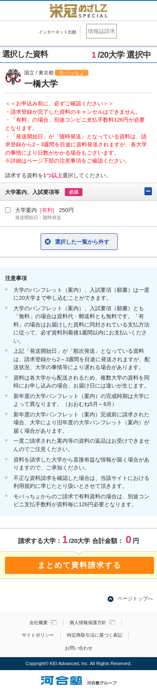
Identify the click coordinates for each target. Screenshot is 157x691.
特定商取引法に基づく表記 (94, 634)
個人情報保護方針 (92, 622)
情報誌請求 (101, 31)
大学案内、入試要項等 (78, 191)
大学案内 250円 (83, 214)
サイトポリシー (38, 634)
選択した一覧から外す (82, 242)
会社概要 (43, 622)
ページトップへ (135, 599)
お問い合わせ (79, 647)
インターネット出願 (57, 32)
